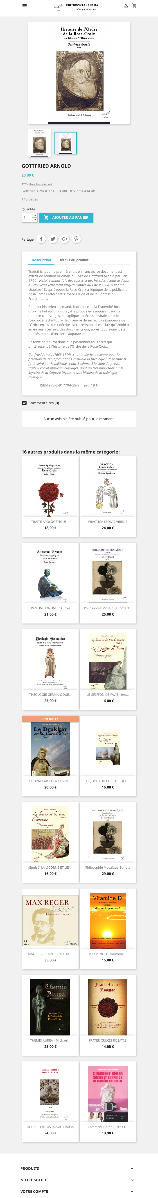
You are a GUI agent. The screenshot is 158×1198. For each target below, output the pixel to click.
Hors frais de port (40, 184)
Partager (41, 238)
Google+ (64, 238)
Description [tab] (41, 260)
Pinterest (76, 238)
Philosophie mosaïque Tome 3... (108, 608)
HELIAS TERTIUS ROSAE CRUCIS (50, 1127)
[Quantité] (27, 218)
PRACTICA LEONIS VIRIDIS (107, 521)
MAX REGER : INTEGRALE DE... (50, 954)
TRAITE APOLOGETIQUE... (50, 521)
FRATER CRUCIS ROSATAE (107, 1040)
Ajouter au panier (66, 218)
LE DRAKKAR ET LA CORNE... (50, 781)
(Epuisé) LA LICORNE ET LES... (50, 867)
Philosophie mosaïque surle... (107, 867)
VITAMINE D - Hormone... (107, 954)
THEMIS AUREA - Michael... (50, 1040)
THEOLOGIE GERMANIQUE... (50, 694)
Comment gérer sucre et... (108, 1127)
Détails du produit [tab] (74, 260)
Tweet (52, 238)
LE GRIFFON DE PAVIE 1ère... (108, 694)
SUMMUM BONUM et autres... (50, 608)
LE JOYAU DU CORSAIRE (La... (107, 781)
